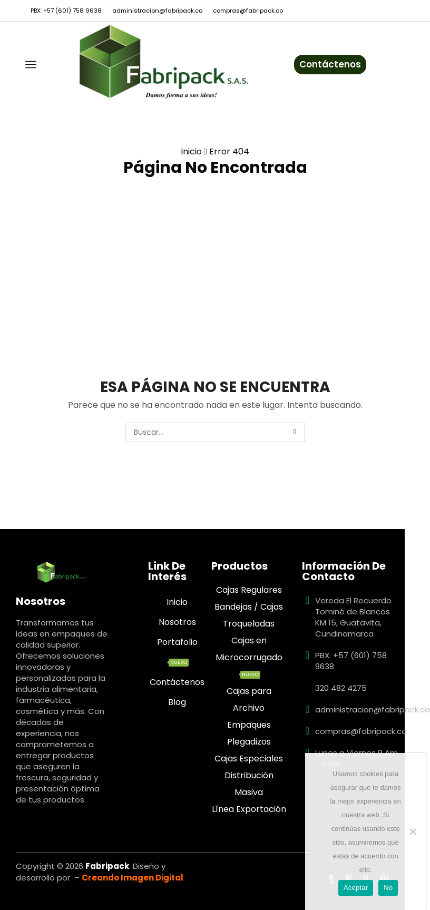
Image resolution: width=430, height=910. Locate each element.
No (388, 888)
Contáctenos (330, 64)
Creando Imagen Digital (132, 877)
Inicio (191, 151)
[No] (412, 831)
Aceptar (356, 888)
